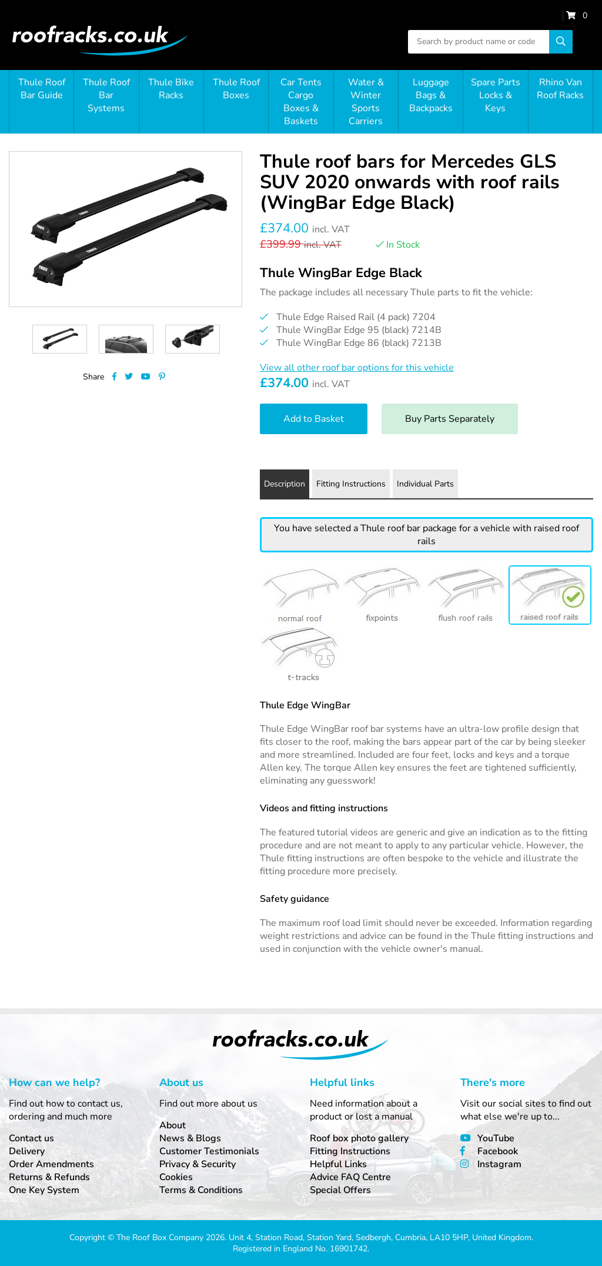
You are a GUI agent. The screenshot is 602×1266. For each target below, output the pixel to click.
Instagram (499, 1164)
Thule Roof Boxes (236, 89)
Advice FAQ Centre (350, 1177)
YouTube (495, 1138)
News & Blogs (190, 1138)
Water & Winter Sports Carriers (366, 102)
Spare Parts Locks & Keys (495, 95)
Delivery (27, 1151)
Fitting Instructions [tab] (351, 483)
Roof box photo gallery (359, 1138)
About (172, 1125)
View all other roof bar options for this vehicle (357, 367)
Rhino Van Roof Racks (560, 89)
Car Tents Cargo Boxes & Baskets (301, 102)
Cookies (176, 1177)
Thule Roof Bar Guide (41, 89)
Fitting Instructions (350, 1151)
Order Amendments (51, 1164)
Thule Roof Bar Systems (106, 95)
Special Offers (340, 1190)
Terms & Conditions (201, 1190)
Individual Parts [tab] (425, 483)
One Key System (44, 1190)
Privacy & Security (197, 1164)
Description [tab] (284, 483)
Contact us (31, 1138)
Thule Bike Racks (171, 89)
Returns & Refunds (49, 1177)
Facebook (497, 1151)
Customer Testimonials (209, 1151)
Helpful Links (338, 1164)
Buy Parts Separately (449, 418)
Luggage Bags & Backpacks (431, 95)
